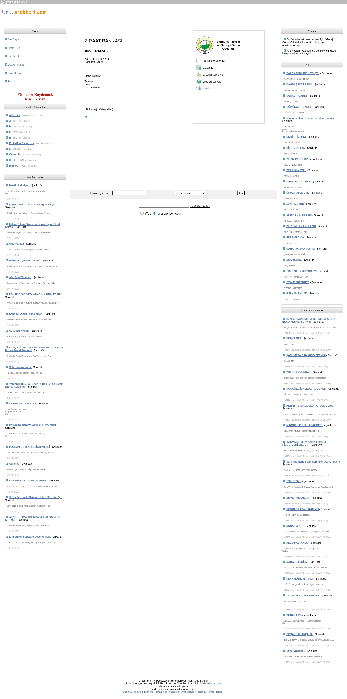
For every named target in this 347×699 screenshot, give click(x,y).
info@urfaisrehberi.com (208, 683)
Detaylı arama (16, 64)
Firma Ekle (14, 47)
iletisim (12, 81)
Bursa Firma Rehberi (184, 691)
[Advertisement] (156, 14)
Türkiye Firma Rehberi (157, 691)
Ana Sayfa (13, 39)
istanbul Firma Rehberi (211, 691)
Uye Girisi (13, 56)
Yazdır (206, 88)
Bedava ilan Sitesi (133, 691)
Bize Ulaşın (14, 73)
